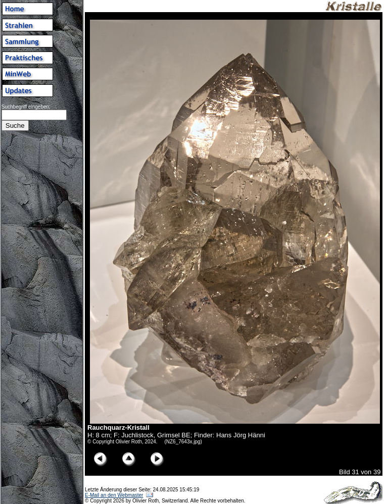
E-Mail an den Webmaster (114, 495)
